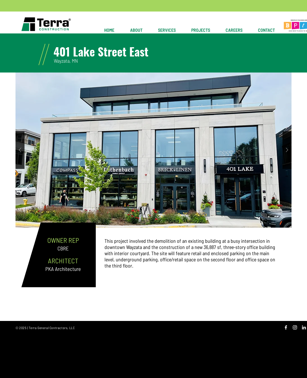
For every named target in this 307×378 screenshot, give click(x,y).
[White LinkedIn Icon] (304, 327)
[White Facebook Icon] (286, 327)
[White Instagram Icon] (295, 327)
